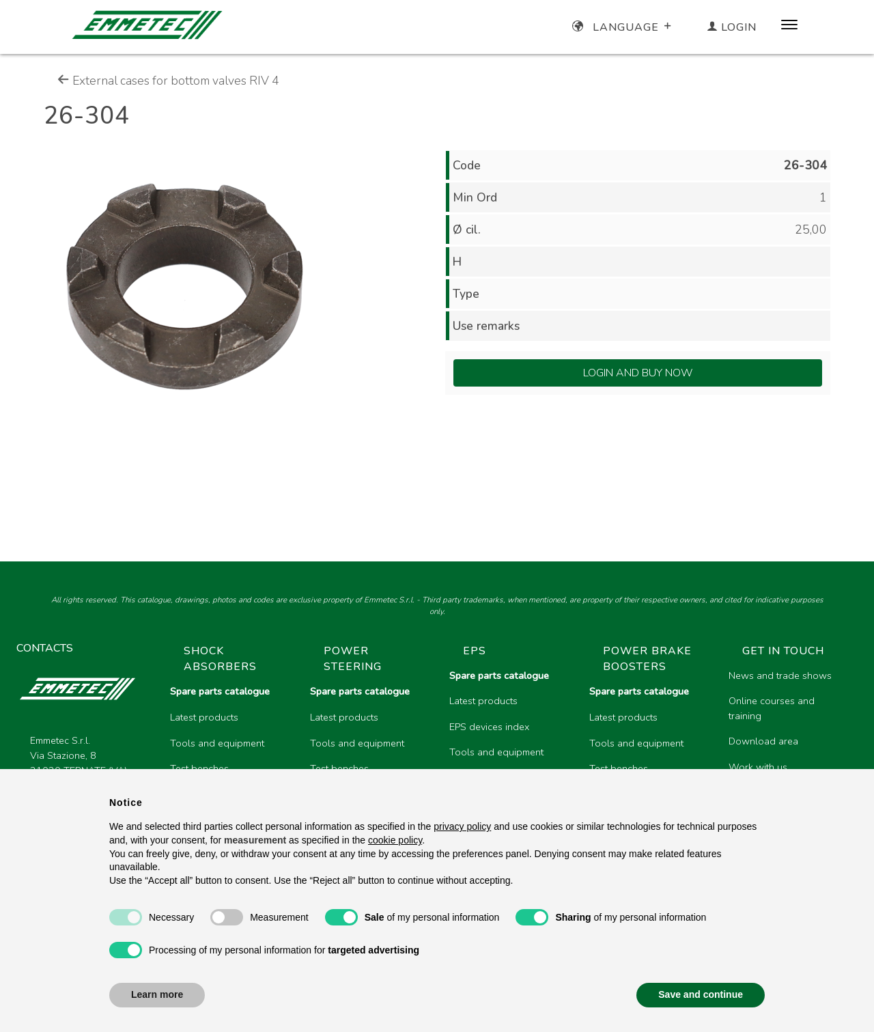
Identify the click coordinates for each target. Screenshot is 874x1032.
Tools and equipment (217, 743)
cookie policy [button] (395, 840)
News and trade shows (780, 675)
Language (623, 27)
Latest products (204, 717)
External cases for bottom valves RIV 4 (168, 80)
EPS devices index (489, 727)
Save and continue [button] (700, 994)
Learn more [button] (157, 994)
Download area (763, 741)
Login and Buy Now (638, 372)
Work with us (758, 767)
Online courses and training (772, 708)
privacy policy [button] (462, 826)
